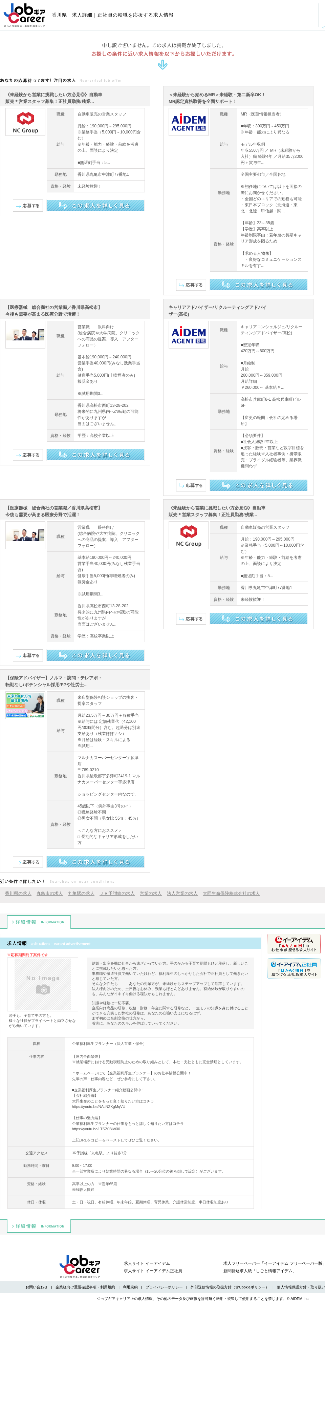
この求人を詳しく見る (95, 205)
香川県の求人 (18, 893)
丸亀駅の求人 (81, 893)
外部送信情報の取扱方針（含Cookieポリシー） (230, 1287)
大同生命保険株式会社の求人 (231, 893)
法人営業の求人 (182, 893)
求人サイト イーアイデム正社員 (153, 1270)
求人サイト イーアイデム (147, 1263)
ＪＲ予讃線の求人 (117, 893)
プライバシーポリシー (164, 1287)
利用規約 (130, 1287)
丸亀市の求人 (50, 893)
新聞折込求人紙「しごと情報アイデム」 (260, 1270)
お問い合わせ (36, 1287)
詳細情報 (39, 922)
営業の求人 (151, 893)
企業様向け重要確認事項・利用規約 (85, 1287)
